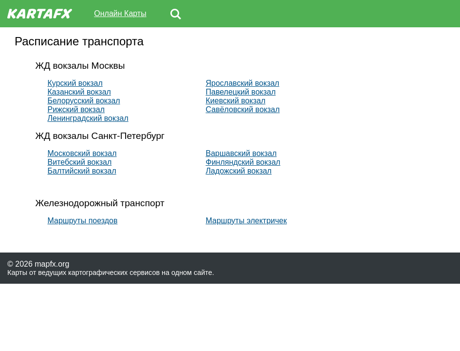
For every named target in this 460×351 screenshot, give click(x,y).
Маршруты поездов (83, 220)
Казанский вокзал (79, 92)
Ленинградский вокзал (88, 118)
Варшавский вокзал (241, 153)
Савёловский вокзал (243, 109)
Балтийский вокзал (82, 171)
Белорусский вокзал (84, 101)
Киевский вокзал (236, 101)
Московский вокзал (82, 153)
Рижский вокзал (76, 109)
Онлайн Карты (120, 13)
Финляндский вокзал (243, 162)
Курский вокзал (75, 83)
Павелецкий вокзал (241, 92)
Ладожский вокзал (239, 171)
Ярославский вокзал (242, 83)
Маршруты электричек (246, 220)
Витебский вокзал (80, 162)
